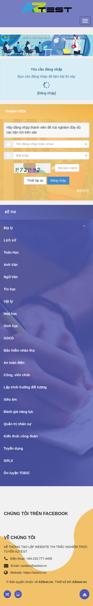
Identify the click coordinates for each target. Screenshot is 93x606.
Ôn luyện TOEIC (17, 473)
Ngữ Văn (11, 277)
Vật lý (8, 301)
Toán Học (11, 252)
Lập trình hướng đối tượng (25, 387)
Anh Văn (11, 265)
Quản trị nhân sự (17, 424)
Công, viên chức (17, 375)
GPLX (8, 461)
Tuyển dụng (13, 448)
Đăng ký (83, 190)
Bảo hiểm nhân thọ (19, 350)
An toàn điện (14, 363)
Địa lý (8, 228)
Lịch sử (10, 240)
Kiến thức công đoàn (21, 436)
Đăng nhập (58, 180)
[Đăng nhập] (46, 93)
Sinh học (11, 326)
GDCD (9, 338)
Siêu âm (10, 399)
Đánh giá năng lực (18, 412)
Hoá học (10, 314)
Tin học (10, 289)
